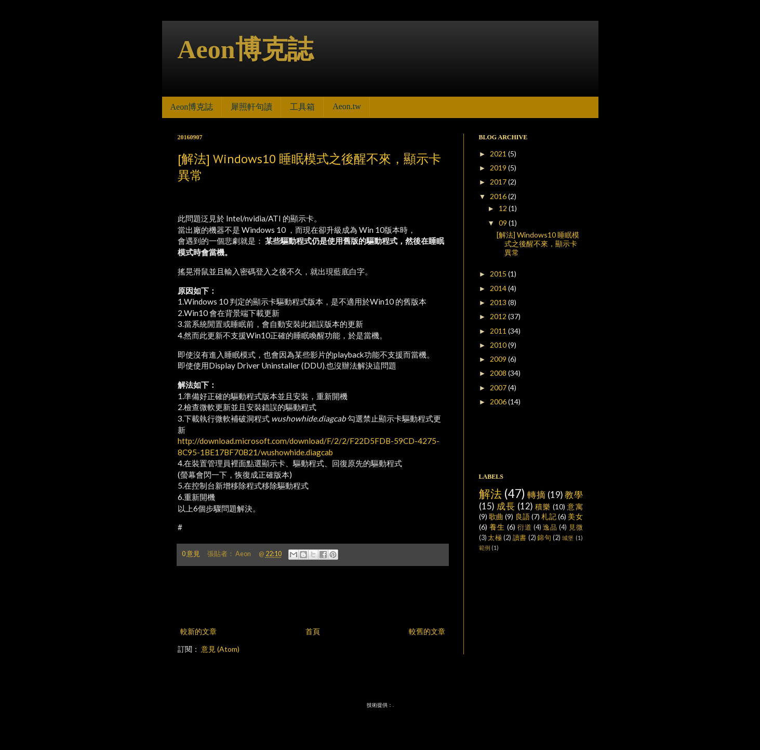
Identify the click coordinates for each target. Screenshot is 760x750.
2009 (499, 358)
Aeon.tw (346, 106)
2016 (499, 196)
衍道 (524, 527)
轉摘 (536, 494)
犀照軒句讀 (251, 106)
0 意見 (191, 554)
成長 (506, 506)
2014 (499, 288)
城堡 (568, 537)
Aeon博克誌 (245, 49)
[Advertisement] (312, 596)
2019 (499, 167)
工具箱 (302, 106)
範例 (484, 547)
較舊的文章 (427, 631)
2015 (499, 273)
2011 (499, 330)
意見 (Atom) (220, 648)
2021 (499, 153)
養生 (497, 526)
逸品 (550, 527)
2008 (499, 373)
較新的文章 (198, 631)
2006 (499, 401)
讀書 (520, 538)
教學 (573, 494)
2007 (499, 387)
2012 (499, 316)
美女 (575, 516)
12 (504, 208)
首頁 (312, 631)
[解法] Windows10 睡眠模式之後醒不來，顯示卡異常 (538, 243)
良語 (522, 516)
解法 (490, 493)
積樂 (543, 506)
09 (504, 222)
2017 (499, 181)
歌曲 (496, 516)
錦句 (544, 538)
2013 (499, 302)
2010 (499, 344)
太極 (495, 538)
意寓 (574, 506)
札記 (548, 516)
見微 (576, 527)
